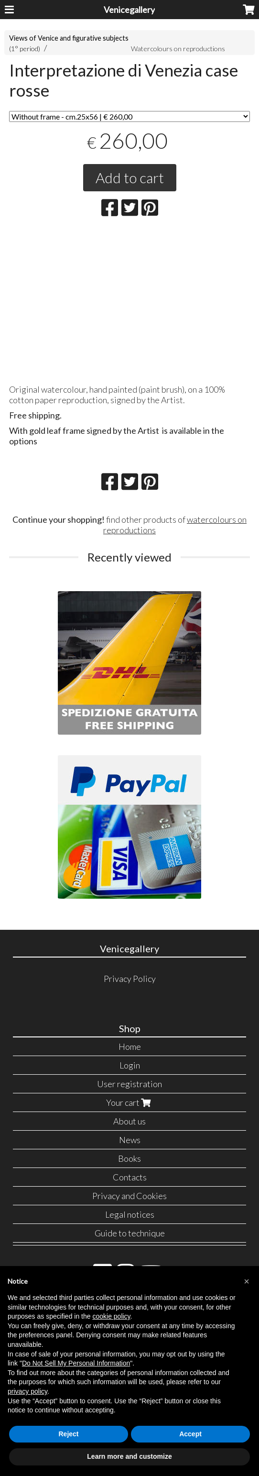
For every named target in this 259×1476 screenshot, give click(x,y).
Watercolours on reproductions (178, 48)
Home (130, 1046)
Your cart (129, 1102)
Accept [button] (190, 1434)
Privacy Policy (130, 978)
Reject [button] (68, 1434)
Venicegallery (129, 9)
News (129, 1140)
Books (129, 1158)
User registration (129, 1084)
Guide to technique (130, 1233)
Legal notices (129, 1214)
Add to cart (130, 177)
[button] (246, 1281)
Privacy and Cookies (129, 1195)
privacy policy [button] (27, 1391)
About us (129, 1121)
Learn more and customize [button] (129, 1456)
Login (129, 1065)
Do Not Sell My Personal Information (76, 1363)
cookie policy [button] (111, 1316)
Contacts (130, 1177)
